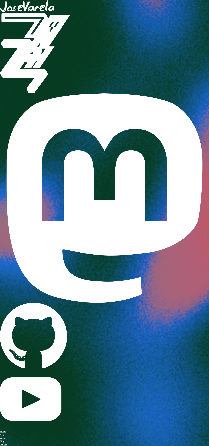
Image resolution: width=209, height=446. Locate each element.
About (3, 431)
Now (2, 434)
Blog (2, 441)
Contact (3, 444)
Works (3, 438)
